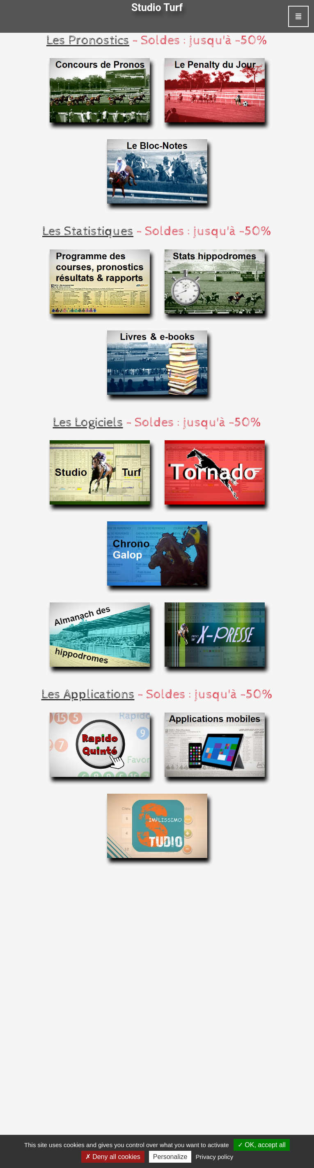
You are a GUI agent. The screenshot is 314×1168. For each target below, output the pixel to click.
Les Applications (88, 694)
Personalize (170, 1156)
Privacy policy (215, 1156)
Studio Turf (157, 8)
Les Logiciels (88, 422)
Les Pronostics (87, 40)
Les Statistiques (87, 231)
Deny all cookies (112, 1156)
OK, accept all (262, 1144)
